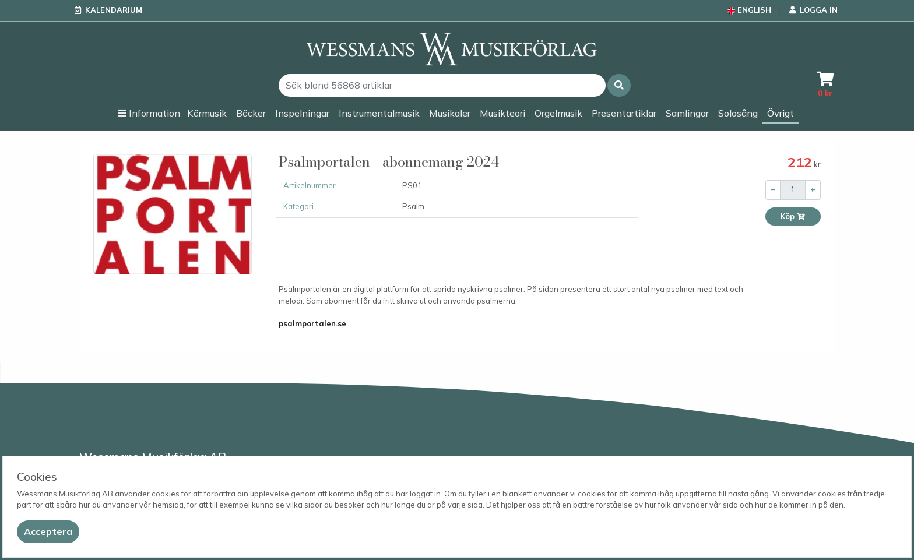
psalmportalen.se (312, 323)
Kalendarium (113, 10)
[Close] (48, 531)
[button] (619, 85)
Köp (793, 216)
